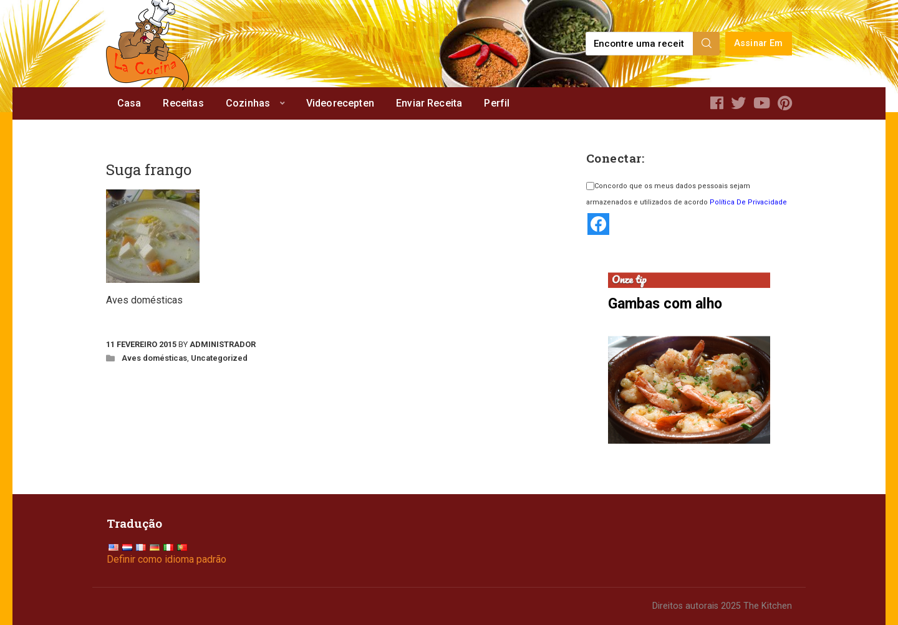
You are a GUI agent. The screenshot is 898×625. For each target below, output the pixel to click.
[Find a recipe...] (640, 43)
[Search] (706, 43)
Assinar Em (758, 43)
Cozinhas (248, 103)
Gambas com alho (665, 303)
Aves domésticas (154, 358)
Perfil (496, 103)
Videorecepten (340, 103)
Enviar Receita (429, 103)
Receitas (183, 103)
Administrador (223, 344)
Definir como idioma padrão (166, 559)
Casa (129, 103)
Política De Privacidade (748, 202)
